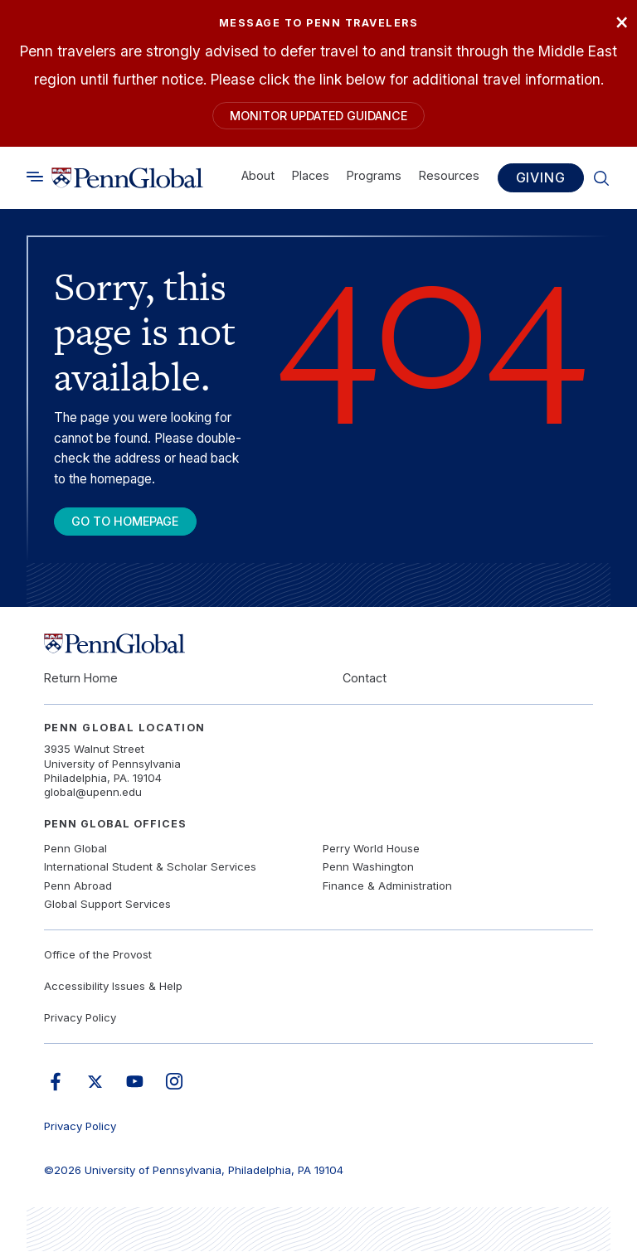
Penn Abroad (78, 886)
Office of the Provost (98, 955)
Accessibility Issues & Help (113, 986)
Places (310, 176)
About (258, 176)
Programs (374, 176)
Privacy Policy (80, 1019)
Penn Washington (368, 867)
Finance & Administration (387, 886)
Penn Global (75, 849)
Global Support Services (107, 904)
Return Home (81, 679)
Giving (541, 178)
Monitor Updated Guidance (318, 116)
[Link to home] (127, 178)
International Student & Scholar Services (150, 867)
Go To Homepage (126, 522)
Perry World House (371, 849)
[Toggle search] (35, 178)
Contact (365, 679)
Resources (449, 176)
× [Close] (620, 21)
